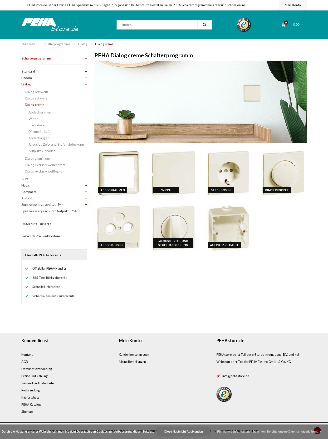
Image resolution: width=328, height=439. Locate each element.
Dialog (82, 44)
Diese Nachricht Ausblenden (183, 431)
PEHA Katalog (31, 404)
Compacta (29, 192)
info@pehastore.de (235, 376)
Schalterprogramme (56, 44)
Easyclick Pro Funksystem (40, 236)
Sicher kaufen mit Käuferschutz (53, 296)
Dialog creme (104, 44)
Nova (25, 185)
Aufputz (27, 198)
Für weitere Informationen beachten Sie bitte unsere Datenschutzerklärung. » (269, 431)
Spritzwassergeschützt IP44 (42, 204)
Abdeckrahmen (40, 112)
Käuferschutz (30, 397)
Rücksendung (30, 390)
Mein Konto (293, 5)
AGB (24, 362)
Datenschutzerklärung (36, 369)
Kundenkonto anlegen (134, 354)
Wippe (33, 119)
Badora (26, 78)
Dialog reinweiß (36, 92)
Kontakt (27, 354)
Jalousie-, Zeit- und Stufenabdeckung (56, 144)
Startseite (28, 44)
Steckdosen (37, 125)
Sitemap (27, 412)
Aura (25, 179)
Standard (28, 71)
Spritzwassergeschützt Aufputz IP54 (49, 211)
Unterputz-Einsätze (36, 224)
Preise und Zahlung (34, 376)
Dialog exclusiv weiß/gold (43, 171)
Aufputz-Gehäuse (42, 151)
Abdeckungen (39, 138)
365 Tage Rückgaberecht (49, 278)
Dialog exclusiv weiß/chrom (45, 165)
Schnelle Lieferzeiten (46, 287)
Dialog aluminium (37, 158)
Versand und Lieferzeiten (38, 383)
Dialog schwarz (36, 98)
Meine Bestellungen (132, 362)
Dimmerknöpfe (39, 131)
